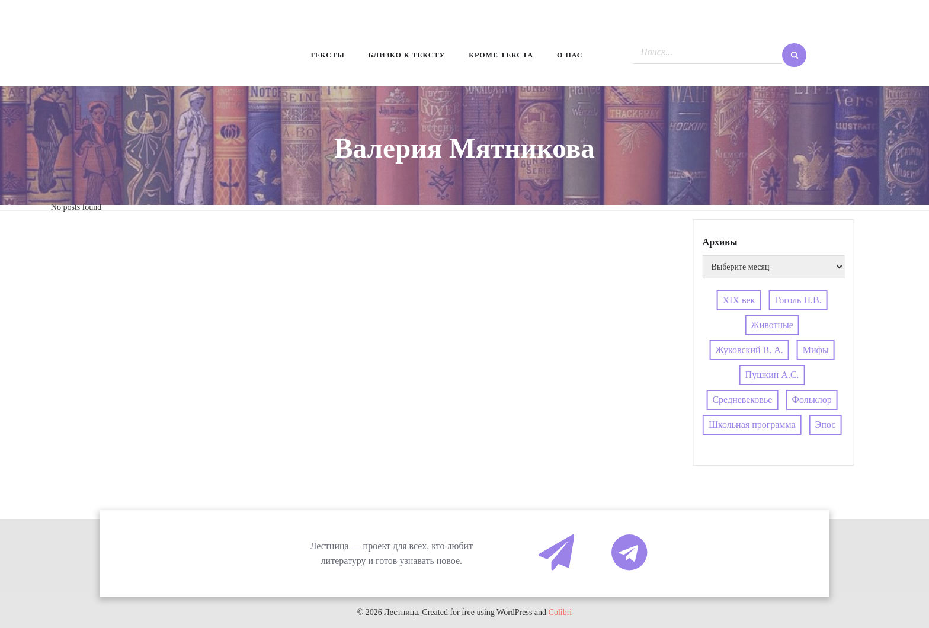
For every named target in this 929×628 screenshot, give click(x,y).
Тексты (327, 55)
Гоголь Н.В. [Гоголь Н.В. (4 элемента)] (797, 300)
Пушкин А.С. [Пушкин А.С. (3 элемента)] (772, 375)
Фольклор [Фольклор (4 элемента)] (811, 400)
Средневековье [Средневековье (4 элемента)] (742, 400)
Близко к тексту (407, 55)
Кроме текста (501, 55)
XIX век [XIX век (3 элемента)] (739, 300)
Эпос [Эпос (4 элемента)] (825, 424)
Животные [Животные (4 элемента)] (772, 325)
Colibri (560, 612)
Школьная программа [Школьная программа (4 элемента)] (752, 424)
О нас (569, 55)
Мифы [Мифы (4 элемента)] (816, 350)
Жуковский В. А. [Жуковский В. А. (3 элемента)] (749, 350)
